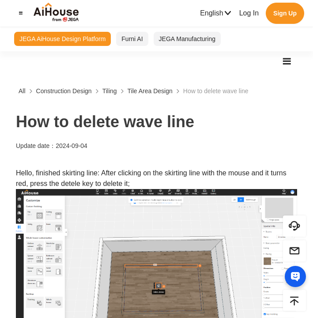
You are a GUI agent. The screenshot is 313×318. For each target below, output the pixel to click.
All (22, 91)
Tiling (109, 91)
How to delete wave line (216, 91)
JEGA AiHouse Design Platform (62, 38)
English (216, 13)
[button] (19, 13)
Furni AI (132, 38)
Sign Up (285, 13)
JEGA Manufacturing (187, 38)
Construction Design (64, 91)
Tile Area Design (150, 91)
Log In (249, 13)
